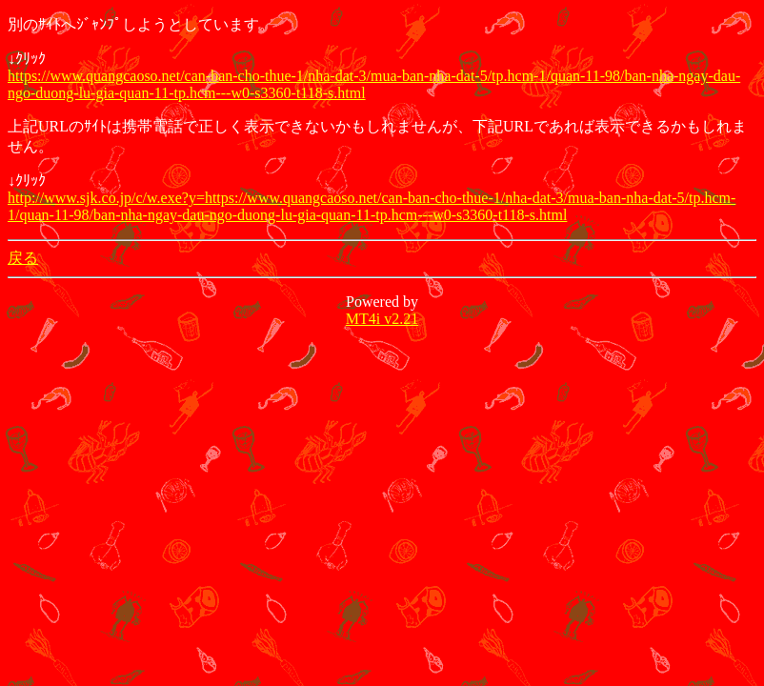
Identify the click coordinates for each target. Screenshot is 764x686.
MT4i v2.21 (382, 319)
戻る (23, 258)
